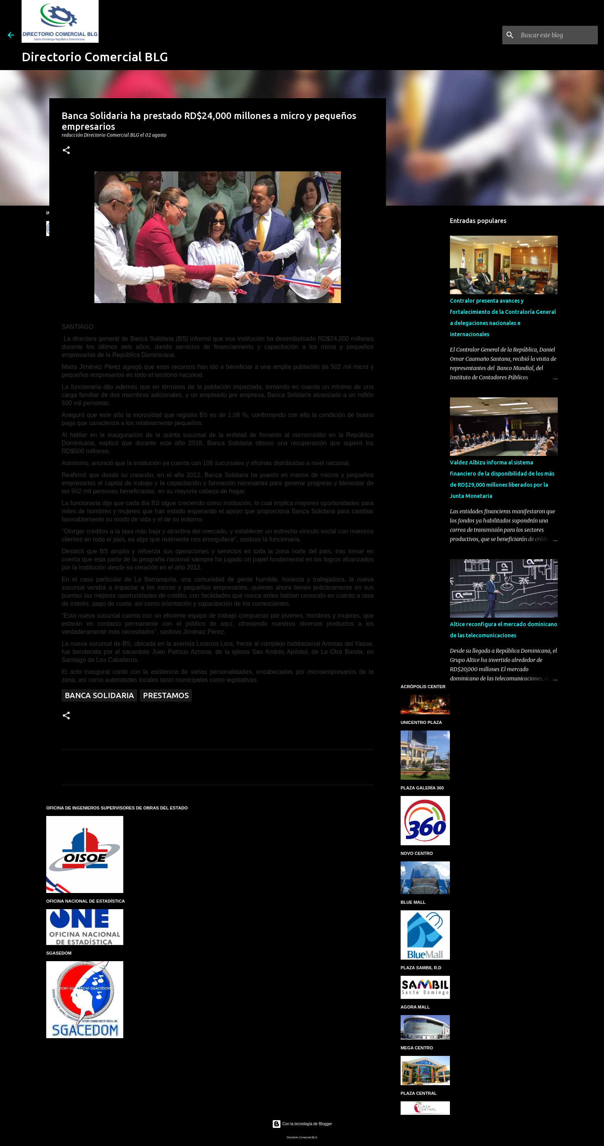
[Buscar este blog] (557, 35)
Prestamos (166, 695)
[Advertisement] (425, 332)
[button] (66, 151)
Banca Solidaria (99, 695)
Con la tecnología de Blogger (302, 1124)
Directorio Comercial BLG (95, 57)
